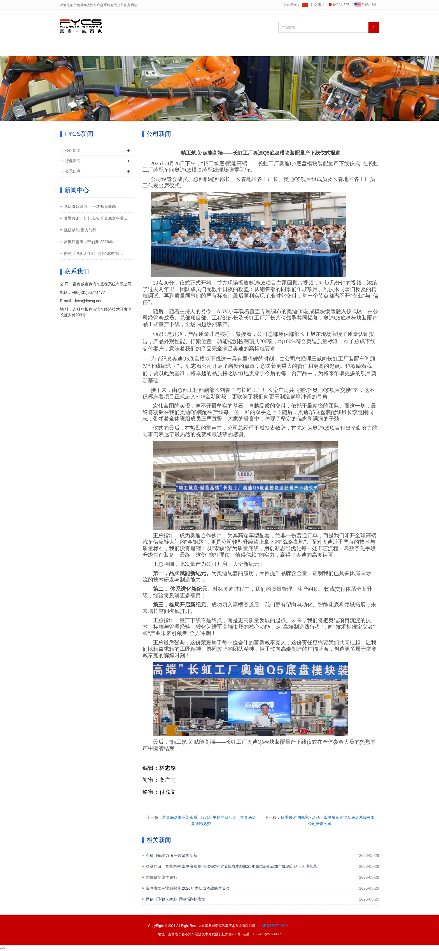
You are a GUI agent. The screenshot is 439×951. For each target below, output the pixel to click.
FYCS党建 (188, 49)
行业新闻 (73, 161)
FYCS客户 (264, 49)
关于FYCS (113, 49)
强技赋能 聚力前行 (162, 877)
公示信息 (73, 171)
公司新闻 (73, 150)
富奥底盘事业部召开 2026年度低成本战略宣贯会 (188, 888)
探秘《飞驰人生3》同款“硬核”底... (93, 253)
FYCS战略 (151, 49)
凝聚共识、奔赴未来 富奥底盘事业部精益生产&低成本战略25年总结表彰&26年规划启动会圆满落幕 (231, 866)
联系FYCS (339, 49)
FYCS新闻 (226, 49)
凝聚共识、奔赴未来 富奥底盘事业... (95, 218)
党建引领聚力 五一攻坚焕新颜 (172, 855)
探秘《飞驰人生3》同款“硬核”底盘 (175, 899)
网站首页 (77, 49)
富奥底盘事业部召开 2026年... (90, 242)
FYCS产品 (301, 49)
